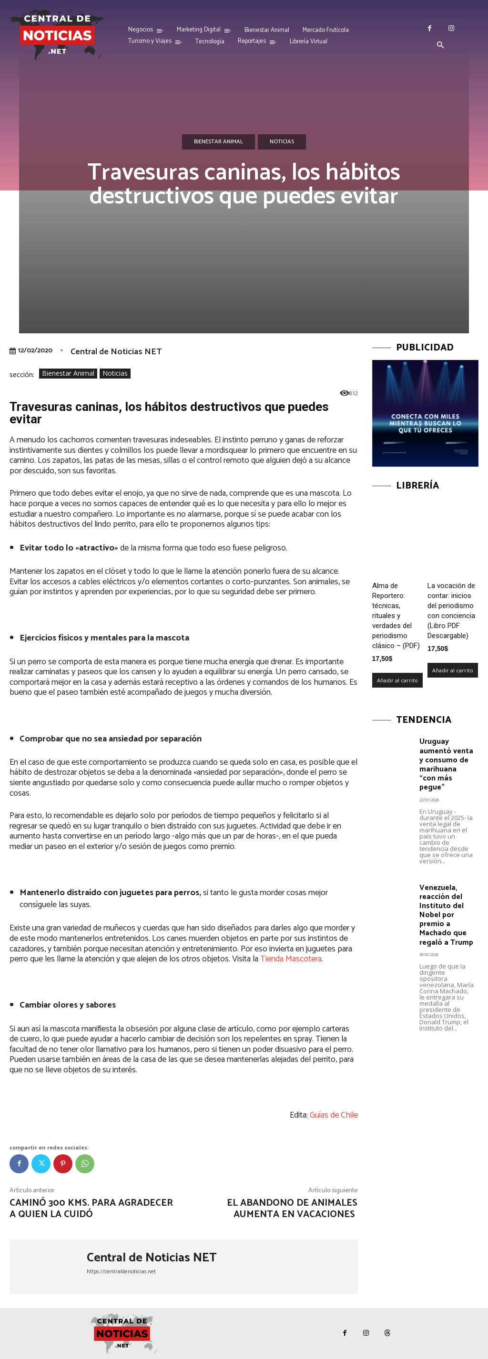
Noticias (282, 142)
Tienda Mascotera (291, 959)
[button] (440, 46)
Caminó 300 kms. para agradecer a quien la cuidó (91, 1208)
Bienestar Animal (218, 142)
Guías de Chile (334, 1115)
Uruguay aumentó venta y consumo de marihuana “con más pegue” (446, 758)
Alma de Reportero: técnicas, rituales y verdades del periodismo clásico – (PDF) (396, 615)
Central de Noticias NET (116, 352)
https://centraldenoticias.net (121, 1271)
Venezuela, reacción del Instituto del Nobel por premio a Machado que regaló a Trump (445, 900)
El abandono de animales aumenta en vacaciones (292, 1208)
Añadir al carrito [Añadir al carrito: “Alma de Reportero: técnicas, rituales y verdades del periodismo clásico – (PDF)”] (397, 680)
